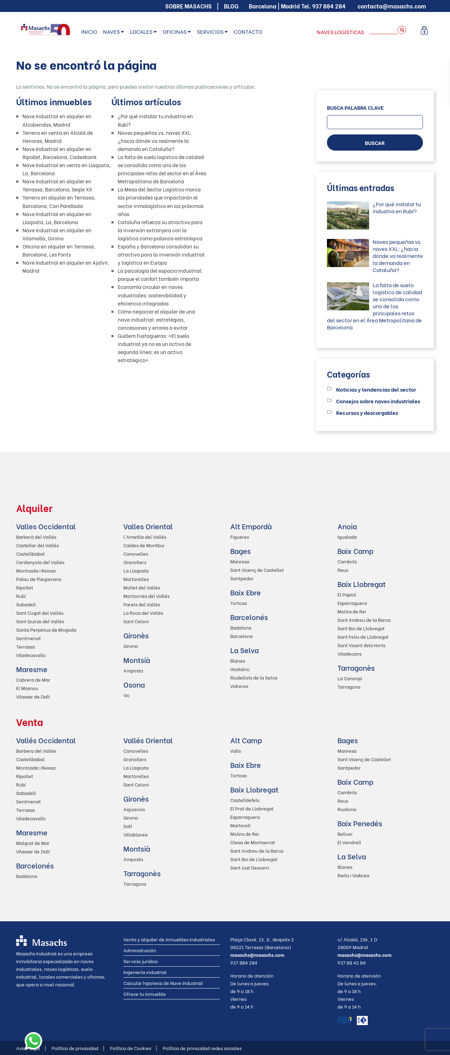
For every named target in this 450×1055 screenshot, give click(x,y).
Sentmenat (28, 637)
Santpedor (241, 578)
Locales (141, 31)
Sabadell (26, 604)
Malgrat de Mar (33, 842)
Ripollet (24, 587)
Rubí (21, 595)
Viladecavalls (30, 654)
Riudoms (347, 809)
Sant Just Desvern (249, 867)
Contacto (248, 31)
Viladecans (349, 653)
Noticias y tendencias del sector (376, 389)
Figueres (239, 536)
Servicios (210, 31)
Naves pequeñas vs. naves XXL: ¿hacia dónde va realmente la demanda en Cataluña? (155, 140)
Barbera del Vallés (36, 750)
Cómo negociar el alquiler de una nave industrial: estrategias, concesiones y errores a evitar (156, 319)
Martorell (240, 825)
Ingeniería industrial (145, 971)
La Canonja (350, 678)
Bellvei (345, 833)
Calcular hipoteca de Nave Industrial (163, 982)
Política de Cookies (133, 1047)
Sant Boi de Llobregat (361, 628)
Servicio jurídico (140, 961)
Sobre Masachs (188, 6)
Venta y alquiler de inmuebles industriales (169, 939)
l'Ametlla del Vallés (144, 536)
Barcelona (241, 635)
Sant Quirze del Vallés (40, 621)
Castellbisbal (30, 553)
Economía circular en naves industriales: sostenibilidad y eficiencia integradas (152, 295)
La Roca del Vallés (143, 612)
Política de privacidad (78, 1047)
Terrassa (25, 646)
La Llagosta (136, 570)
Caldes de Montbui (143, 545)
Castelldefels (244, 799)
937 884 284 (329, 6)
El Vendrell (349, 842)
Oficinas (175, 31)
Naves (111, 31)
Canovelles (135, 553)
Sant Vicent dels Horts (361, 645)
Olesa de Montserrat (252, 842)
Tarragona (349, 686)
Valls (235, 750)
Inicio (89, 31)
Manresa (239, 561)
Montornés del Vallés (146, 595)
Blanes (237, 660)
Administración (139, 950)
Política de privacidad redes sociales (202, 1047)
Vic (126, 694)
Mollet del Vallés (141, 587)
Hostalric (240, 668)
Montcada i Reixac (36, 570)
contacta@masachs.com (392, 6)
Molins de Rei (352, 611)
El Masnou (27, 687)
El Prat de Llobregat (252, 808)
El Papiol (347, 594)
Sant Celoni (136, 621)
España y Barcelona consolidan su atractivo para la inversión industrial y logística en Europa (161, 254)
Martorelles (136, 578)
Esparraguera (352, 602)
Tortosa (238, 602)
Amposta (133, 670)
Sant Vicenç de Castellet (257, 569)
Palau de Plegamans (38, 578)
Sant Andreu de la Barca (364, 619)
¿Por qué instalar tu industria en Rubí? (397, 207)
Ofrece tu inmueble (144, 993)
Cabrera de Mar (33, 679)
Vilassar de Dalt (33, 696)
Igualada (347, 536)
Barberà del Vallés (36, 536)
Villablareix (135, 834)
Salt (127, 825)
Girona (130, 645)
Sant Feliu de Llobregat (363, 636)
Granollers (134, 561)
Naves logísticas (340, 32)
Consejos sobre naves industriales (378, 401)
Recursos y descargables (367, 412)
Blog (231, 6)
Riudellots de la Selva (253, 677)
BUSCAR (375, 142)
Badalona (240, 627)
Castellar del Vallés (37, 545)
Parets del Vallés (141, 604)
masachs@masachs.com (257, 954)
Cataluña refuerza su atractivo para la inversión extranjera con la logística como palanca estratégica (160, 230)
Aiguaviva (134, 809)
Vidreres (239, 685)
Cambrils (347, 561)
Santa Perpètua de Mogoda (46, 629)
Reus (343, 569)
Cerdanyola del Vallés (40, 561)
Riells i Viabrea (353, 875)
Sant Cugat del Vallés (39, 612)
